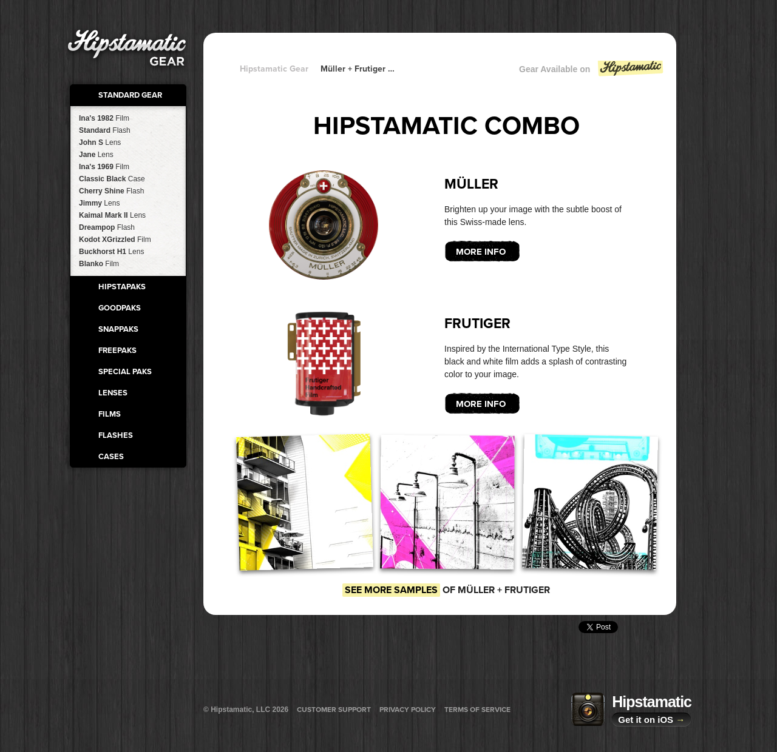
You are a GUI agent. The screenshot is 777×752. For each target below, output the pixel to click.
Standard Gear (130, 95)
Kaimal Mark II (112, 215)
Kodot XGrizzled (115, 239)
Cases (111, 457)
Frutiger (477, 323)
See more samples (391, 590)
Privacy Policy (407, 709)
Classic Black (112, 179)
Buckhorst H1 (111, 251)
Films (109, 414)
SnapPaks (118, 329)
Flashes (115, 435)
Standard (105, 130)
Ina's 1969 (104, 167)
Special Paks (125, 372)
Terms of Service (477, 709)
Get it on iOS (651, 719)
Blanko (99, 264)
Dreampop (107, 227)
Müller (471, 184)
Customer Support (334, 709)
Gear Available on (592, 72)
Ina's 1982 (104, 118)
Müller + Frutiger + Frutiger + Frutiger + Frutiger (358, 69)
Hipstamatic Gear (274, 69)
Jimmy (99, 203)
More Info (481, 251)
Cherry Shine (111, 191)
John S (100, 142)
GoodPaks (119, 308)
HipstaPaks (122, 287)
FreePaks (117, 350)
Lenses (112, 393)
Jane (96, 154)
